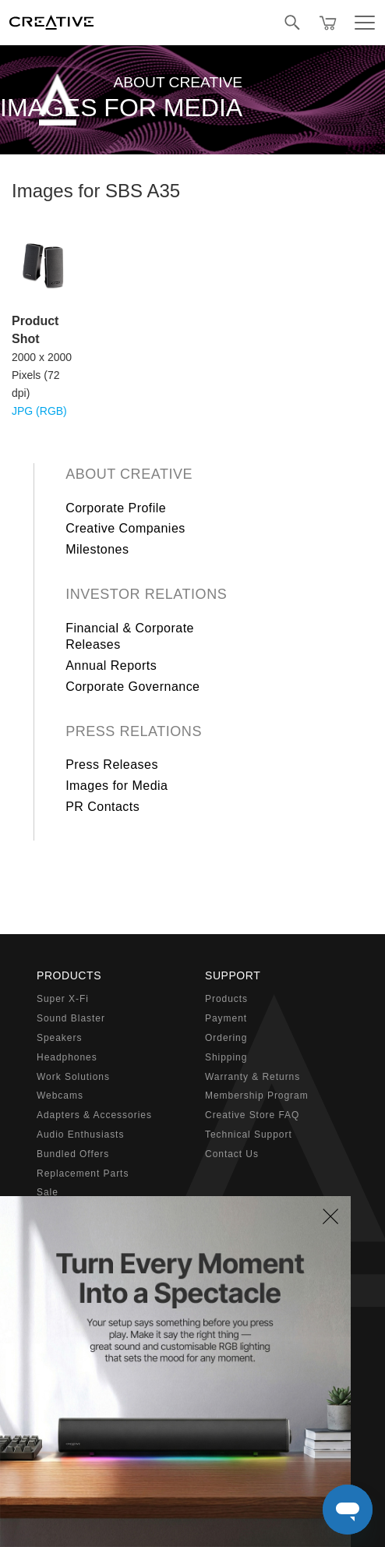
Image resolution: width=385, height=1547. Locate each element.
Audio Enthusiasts (80, 1134)
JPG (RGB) (39, 411)
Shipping (226, 1057)
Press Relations (133, 731)
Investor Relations (146, 594)
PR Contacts (102, 806)
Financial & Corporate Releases (129, 636)
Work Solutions (73, 1076)
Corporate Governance (132, 686)
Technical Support (248, 1134)
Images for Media (116, 785)
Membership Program (257, 1095)
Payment (226, 1018)
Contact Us (232, 1154)
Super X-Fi (63, 998)
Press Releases (111, 764)
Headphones (67, 1057)
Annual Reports (111, 665)
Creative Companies (125, 528)
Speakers (59, 1037)
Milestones (97, 549)
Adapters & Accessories (94, 1115)
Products (226, 998)
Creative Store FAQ (252, 1115)
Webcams (60, 1095)
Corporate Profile (115, 508)
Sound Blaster (71, 1018)
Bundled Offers (73, 1154)
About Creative (128, 474)
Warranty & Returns (252, 1076)
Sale (47, 1192)
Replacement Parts (83, 1173)
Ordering (226, 1037)
